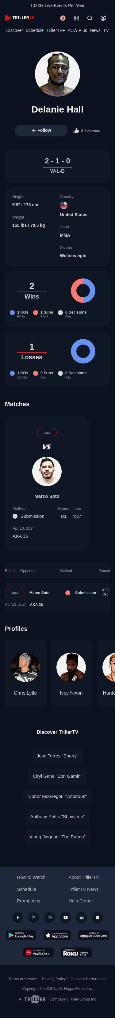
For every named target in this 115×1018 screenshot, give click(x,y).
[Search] (90, 18)
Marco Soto (46, 496)
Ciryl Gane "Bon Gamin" (57, 776)
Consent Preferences (88, 979)
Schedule (35, 30)
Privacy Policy (54, 979)
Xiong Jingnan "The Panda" (57, 836)
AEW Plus (77, 30)
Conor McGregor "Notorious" (57, 796)
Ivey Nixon (71, 693)
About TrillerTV (84, 877)
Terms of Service (23, 979)
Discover (14, 30)
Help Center (81, 900)
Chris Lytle (25, 693)
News (95, 30)
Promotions (28, 900)
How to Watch (31, 877)
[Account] (103, 18)
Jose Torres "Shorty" (57, 755)
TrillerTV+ (55, 30)
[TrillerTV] (19, 17)
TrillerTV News (84, 889)
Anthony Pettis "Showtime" (57, 816)
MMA (65, 235)
